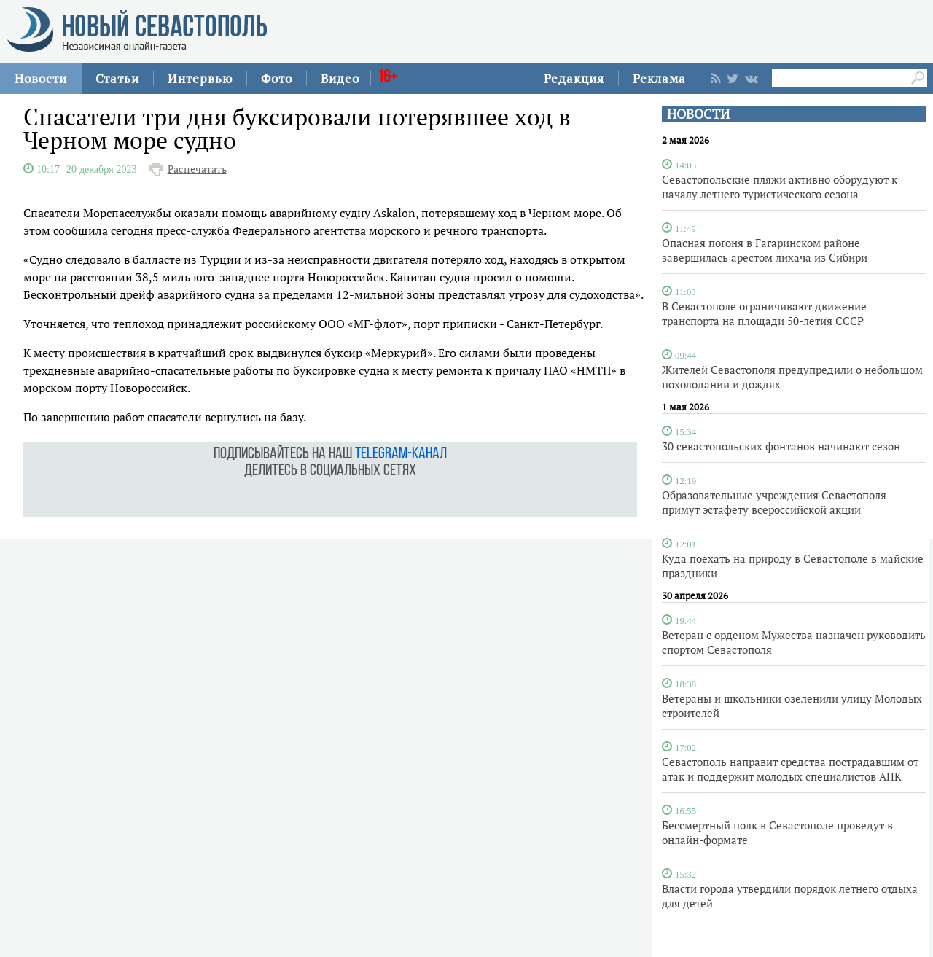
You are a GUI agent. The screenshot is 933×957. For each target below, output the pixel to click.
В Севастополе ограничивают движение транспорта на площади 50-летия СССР (764, 313)
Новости (41, 78)
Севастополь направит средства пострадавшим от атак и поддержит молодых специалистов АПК (790, 769)
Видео (340, 78)
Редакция (574, 78)
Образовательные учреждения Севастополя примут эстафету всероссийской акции (774, 502)
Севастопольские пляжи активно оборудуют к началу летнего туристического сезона (779, 186)
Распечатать (197, 169)
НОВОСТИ (698, 114)
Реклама (659, 78)
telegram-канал (401, 454)
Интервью (200, 78)
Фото (276, 78)
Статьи (117, 78)
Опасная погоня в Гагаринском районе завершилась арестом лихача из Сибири (764, 250)
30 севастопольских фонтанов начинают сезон (781, 446)
